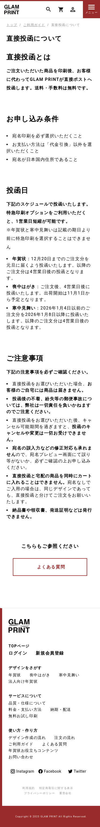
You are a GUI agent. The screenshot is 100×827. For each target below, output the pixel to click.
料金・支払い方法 (25, 709)
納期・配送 (60, 709)
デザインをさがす (25, 668)
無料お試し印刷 (23, 716)
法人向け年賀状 (23, 681)
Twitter (77, 771)
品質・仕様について (27, 703)
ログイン (18, 653)
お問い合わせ (21, 757)
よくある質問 (51, 566)
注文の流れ (64, 737)
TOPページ (19, 646)
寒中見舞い (69, 675)
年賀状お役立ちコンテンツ (33, 750)
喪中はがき (40, 675)
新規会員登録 (50, 653)
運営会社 (65, 793)
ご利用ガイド (34, 25)
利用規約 (28, 788)
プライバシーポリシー (39, 793)
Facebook (49, 771)
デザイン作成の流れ (27, 737)
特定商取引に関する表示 (56, 788)
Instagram (22, 771)
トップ (11, 25)
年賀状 (15, 675)
